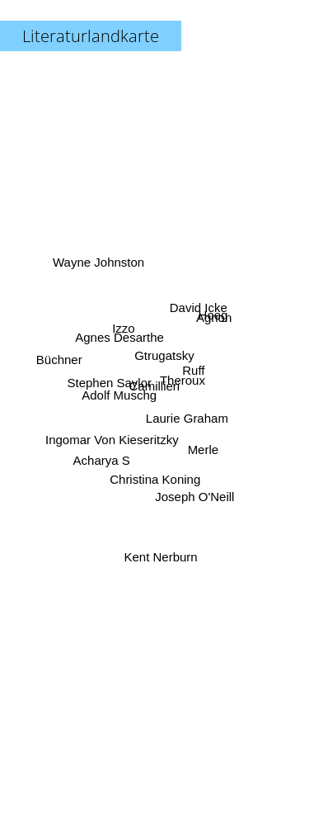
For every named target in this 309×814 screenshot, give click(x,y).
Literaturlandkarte (90, 36)
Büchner (64, 361)
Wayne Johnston (102, 272)
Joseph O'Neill (191, 487)
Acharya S (102, 454)
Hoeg (207, 323)
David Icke (198, 305)
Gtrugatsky (164, 352)
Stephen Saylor (114, 383)
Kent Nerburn (161, 547)
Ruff (191, 372)
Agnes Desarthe (121, 341)
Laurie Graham (183, 415)
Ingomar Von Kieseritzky (115, 436)
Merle (205, 451)
